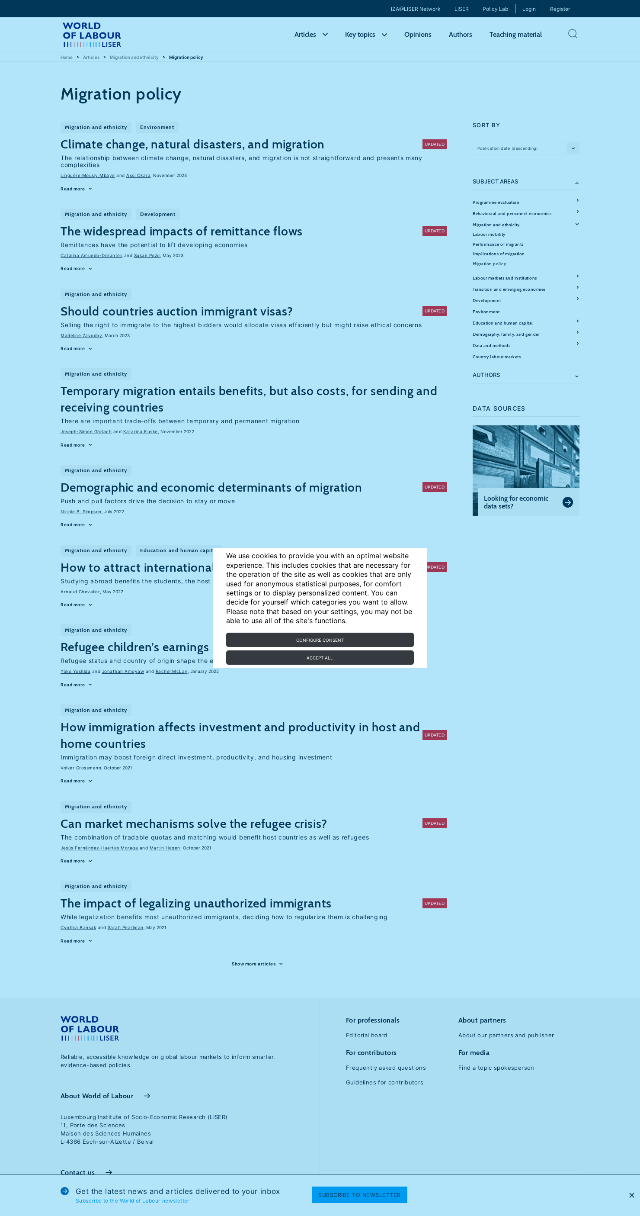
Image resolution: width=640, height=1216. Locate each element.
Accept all (320, 657)
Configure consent (320, 640)
